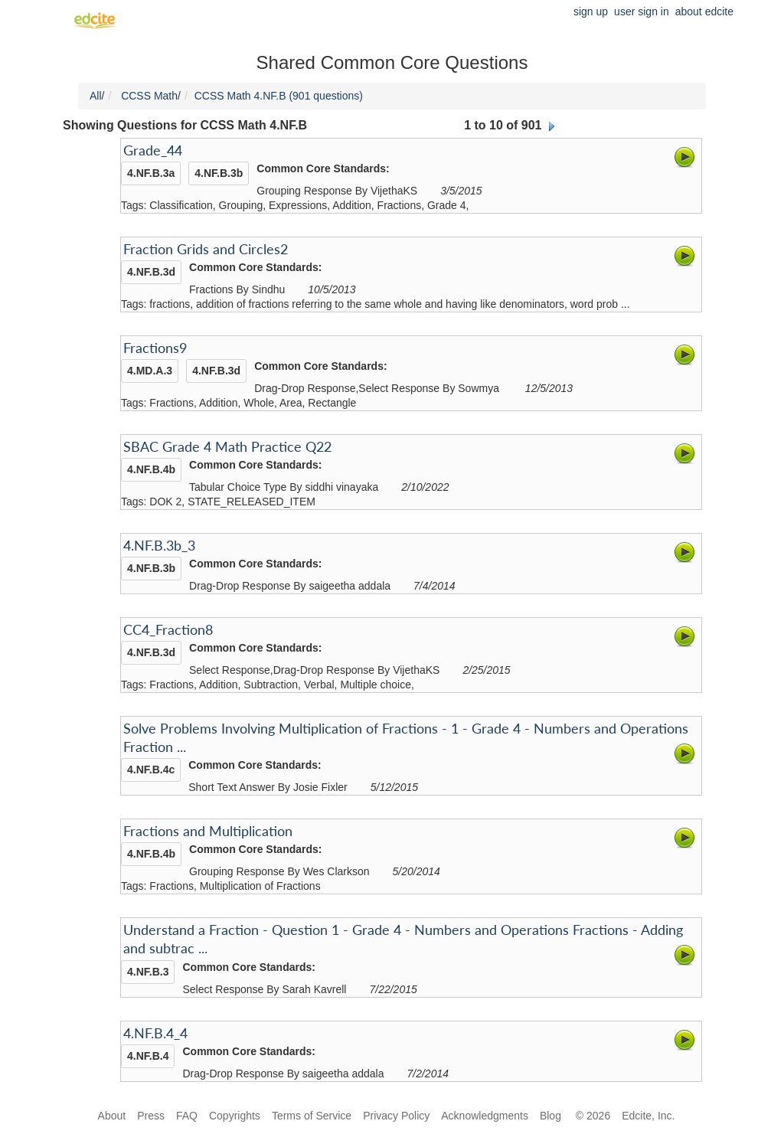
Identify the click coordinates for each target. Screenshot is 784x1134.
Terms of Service (311, 1115)
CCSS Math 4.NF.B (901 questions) (278, 96)
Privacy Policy (396, 1115)
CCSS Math (149, 96)
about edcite (704, 11)
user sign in (641, 11)
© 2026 (593, 1115)
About (112, 1115)
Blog (552, 1115)
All (96, 96)
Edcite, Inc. (648, 1115)
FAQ (187, 1115)
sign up (590, 11)
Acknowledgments (484, 1115)
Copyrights (234, 1115)
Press (151, 1115)
